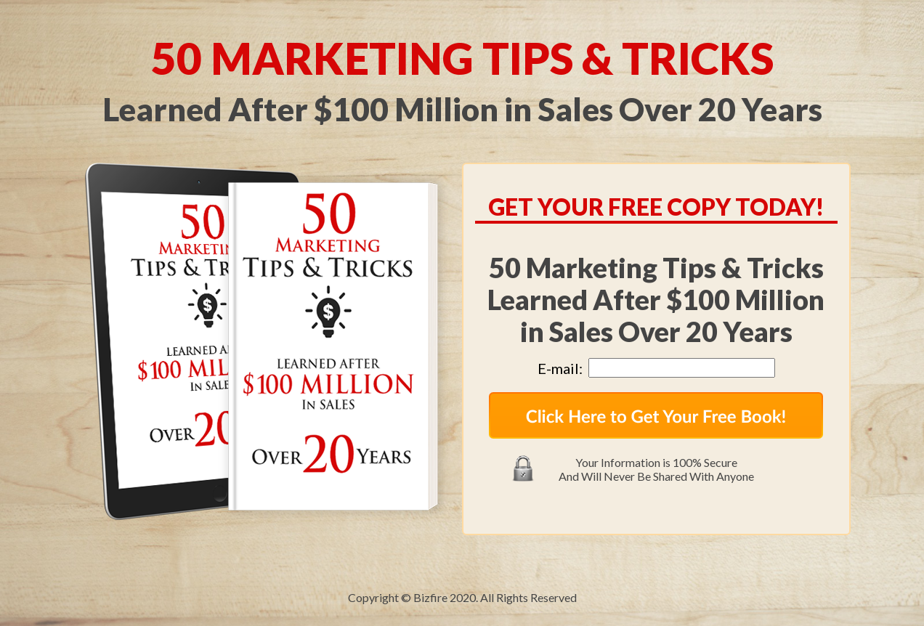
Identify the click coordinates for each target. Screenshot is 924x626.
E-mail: (563, 368)
